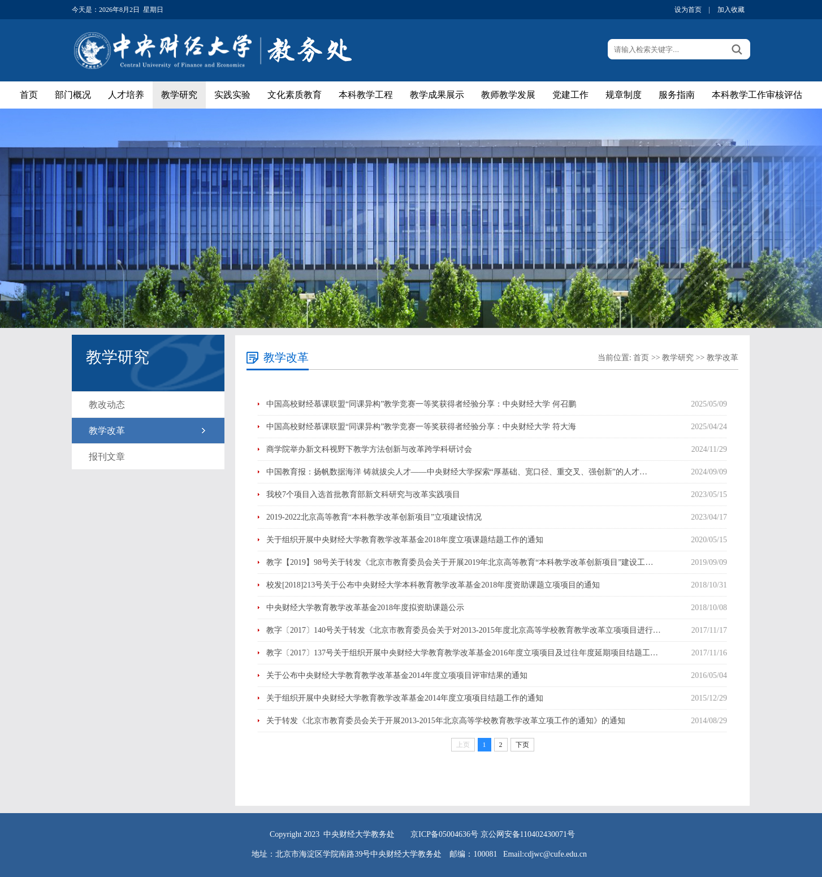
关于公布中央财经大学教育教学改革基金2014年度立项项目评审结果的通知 (396, 675)
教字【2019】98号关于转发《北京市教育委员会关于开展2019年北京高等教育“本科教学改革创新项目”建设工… (459, 562)
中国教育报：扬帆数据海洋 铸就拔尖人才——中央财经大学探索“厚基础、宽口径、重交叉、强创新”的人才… (456, 472)
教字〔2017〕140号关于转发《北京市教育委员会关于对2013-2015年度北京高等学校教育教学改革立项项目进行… (463, 630)
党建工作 (570, 95)
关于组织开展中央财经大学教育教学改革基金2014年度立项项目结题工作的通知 (404, 698)
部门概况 (73, 95)
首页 (29, 95)
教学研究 (179, 95)
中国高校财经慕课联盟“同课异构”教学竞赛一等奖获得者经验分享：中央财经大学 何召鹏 (421, 404)
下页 (522, 745)
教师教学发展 (508, 95)
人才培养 (126, 95)
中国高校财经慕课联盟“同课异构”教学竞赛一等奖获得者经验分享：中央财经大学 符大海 (421, 426)
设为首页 (688, 10)
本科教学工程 (366, 95)
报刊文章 (107, 456)
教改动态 (107, 404)
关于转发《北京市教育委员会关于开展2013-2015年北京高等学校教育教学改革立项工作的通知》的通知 (445, 720)
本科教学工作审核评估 (757, 95)
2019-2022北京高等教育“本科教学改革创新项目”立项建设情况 (374, 517)
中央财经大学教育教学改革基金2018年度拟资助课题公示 (365, 607)
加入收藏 (731, 10)
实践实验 (232, 95)
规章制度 (623, 95)
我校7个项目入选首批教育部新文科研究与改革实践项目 (363, 494)
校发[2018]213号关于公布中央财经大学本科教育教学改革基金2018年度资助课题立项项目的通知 (433, 585)
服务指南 (677, 95)
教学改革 (107, 430)
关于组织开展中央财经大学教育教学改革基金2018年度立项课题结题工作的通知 (404, 539)
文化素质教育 (294, 95)
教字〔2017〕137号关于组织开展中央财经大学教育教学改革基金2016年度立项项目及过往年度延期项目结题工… (462, 653)
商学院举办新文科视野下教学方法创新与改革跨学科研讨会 (369, 449)
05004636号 (458, 834)
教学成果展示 (437, 95)
